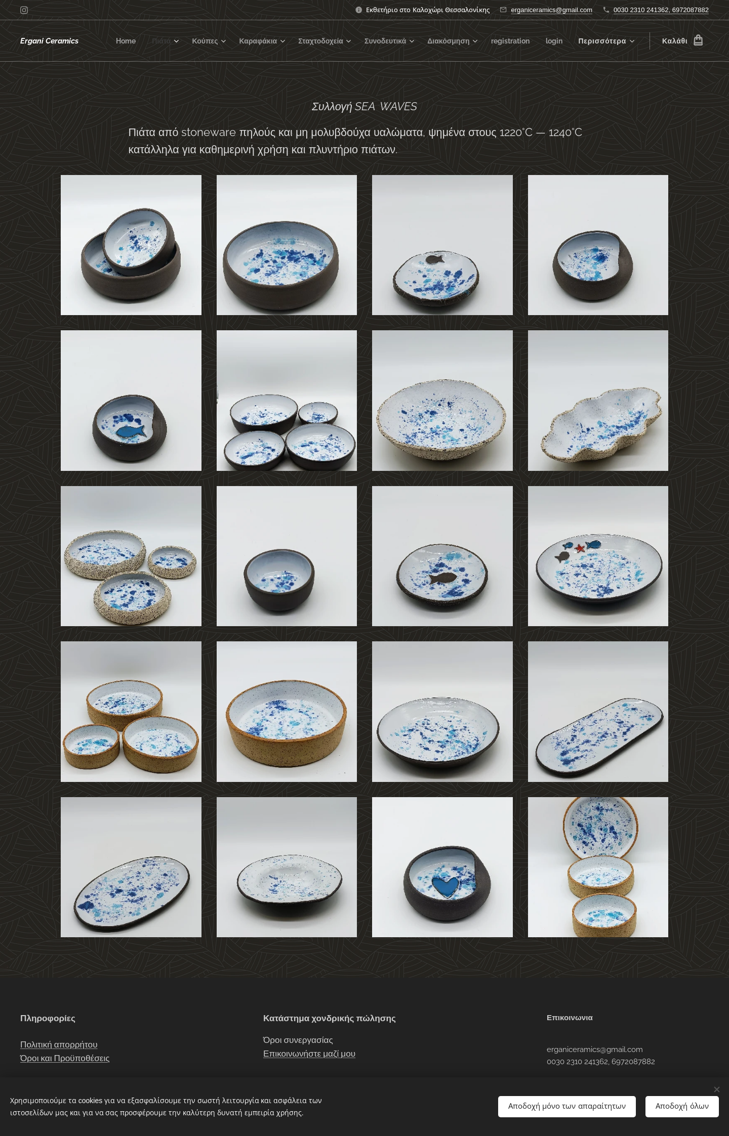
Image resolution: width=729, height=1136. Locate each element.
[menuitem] (138, 41)
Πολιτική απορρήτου (59, 1044)
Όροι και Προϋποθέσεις (65, 1058)
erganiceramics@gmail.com (551, 10)
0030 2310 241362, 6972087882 (661, 10)
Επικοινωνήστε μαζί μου (309, 1053)
